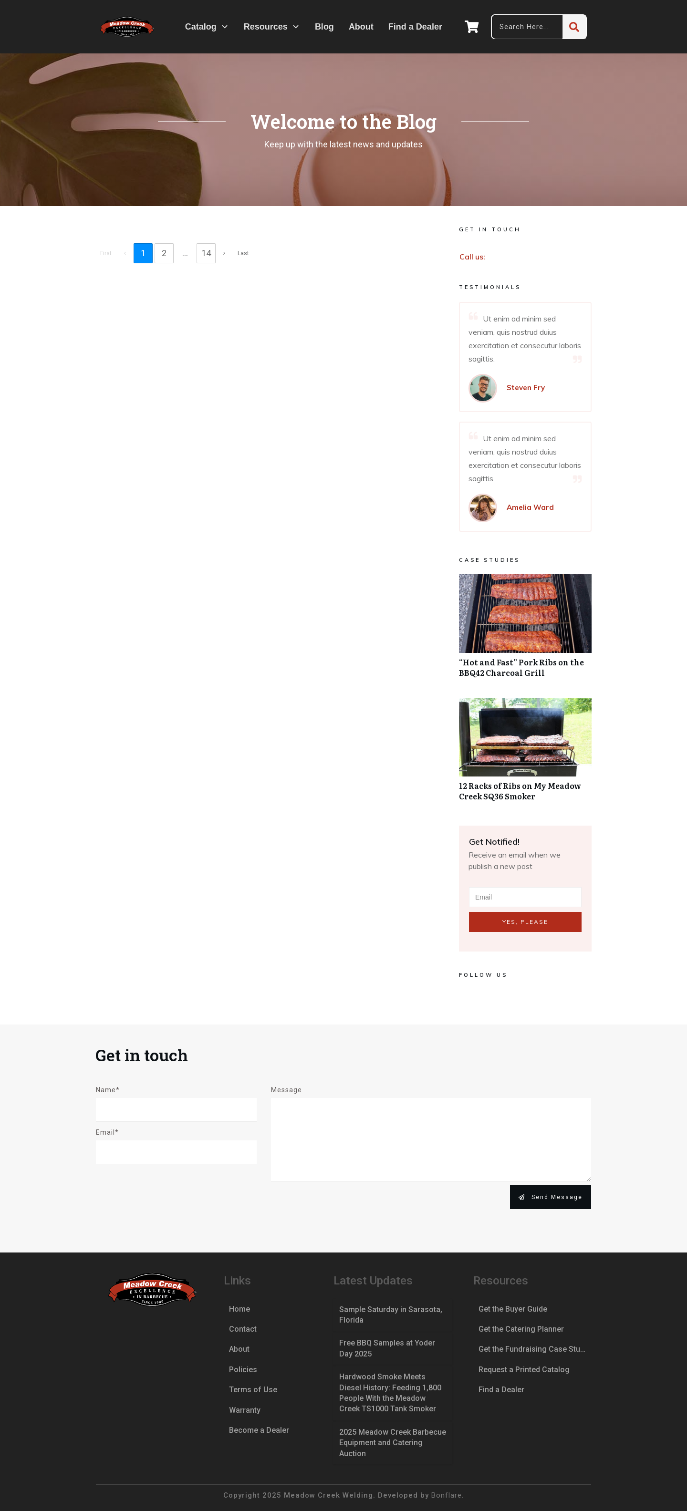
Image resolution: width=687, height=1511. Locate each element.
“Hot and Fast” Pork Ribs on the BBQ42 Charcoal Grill (525, 631)
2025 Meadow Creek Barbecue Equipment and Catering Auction (392, 1443)
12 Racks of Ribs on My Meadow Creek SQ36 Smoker (525, 754)
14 (206, 253)
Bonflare (446, 1495)
